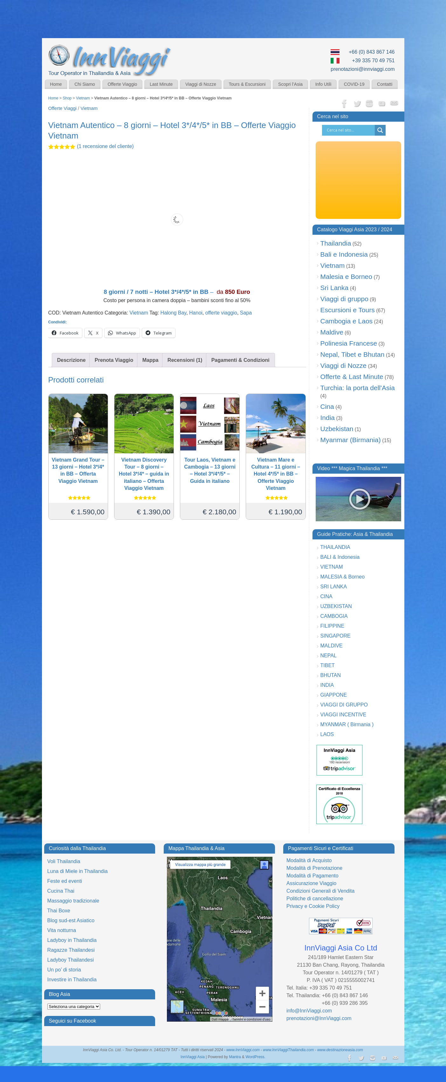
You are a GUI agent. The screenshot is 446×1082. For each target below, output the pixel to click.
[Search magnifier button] (380, 130)
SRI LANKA (333, 586)
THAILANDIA (335, 547)
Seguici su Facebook (72, 1021)
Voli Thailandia (63, 861)
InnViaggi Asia (193, 1057)
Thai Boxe (58, 910)
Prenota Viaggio (114, 360)
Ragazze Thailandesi (71, 950)
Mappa (150, 360)
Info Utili (323, 84)
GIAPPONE (333, 695)
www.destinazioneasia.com (340, 1050)
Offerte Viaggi (62, 108)
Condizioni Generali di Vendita (320, 891)
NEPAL (328, 655)
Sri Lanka (334, 287)
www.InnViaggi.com (243, 1050)
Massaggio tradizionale (73, 900)
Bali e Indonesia (344, 254)
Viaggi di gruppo (344, 298)
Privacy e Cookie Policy (313, 906)
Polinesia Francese (348, 343)
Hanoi (195, 312)
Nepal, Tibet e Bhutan (352, 354)
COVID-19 (354, 84)
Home (56, 84)
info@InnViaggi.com (309, 1010)
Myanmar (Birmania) (350, 439)
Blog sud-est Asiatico (71, 920)
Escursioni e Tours (347, 310)
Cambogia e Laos (346, 321)
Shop (67, 98)
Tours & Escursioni (247, 84)
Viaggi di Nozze (200, 84)
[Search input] (350, 130)
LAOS (327, 734)
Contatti (384, 84)
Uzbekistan (336, 428)
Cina (327, 406)
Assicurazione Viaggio (311, 883)
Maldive (331, 332)
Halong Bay (174, 312)
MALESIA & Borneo (342, 576)
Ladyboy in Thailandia (72, 940)
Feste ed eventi (64, 881)
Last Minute (161, 84)
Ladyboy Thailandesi (70, 960)
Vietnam (83, 98)
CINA (326, 596)
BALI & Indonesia (340, 557)
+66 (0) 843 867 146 (372, 52)
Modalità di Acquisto (309, 860)
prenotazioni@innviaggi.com (363, 69)
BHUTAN (330, 675)
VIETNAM (331, 567)
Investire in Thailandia (72, 979)
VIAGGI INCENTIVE (343, 714)
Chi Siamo (84, 84)
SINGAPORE (335, 636)
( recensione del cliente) (105, 146)
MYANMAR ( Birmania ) (347, 724)
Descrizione (71, 360)
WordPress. (255, 1057)
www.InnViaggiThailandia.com (288, 1050)
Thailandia (335, 243)
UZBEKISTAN (336, 606)
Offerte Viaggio (122, 84)
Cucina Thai (60, 891)
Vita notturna (61, 930)
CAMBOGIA (334, 616)
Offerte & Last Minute (351, 376)
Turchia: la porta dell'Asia (357, 387)
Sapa (246, 312)
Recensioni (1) (185, 360)
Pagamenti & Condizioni (240, 360)
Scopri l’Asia (290, 84)
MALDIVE (331, 645)
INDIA (327, 685)
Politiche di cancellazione (314, 898)
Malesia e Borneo (346, 276)
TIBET (327, 665)
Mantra (235, 1057)
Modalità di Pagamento (312, 875)
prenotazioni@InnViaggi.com (319, 1018)
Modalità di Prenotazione (314, 868)
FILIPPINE (332, 626)
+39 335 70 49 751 (373, 60)
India (327, 417)
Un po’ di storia (64, 969)
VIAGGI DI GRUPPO (344, 704)
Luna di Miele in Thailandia (77, 871)
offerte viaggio (221, 312)
